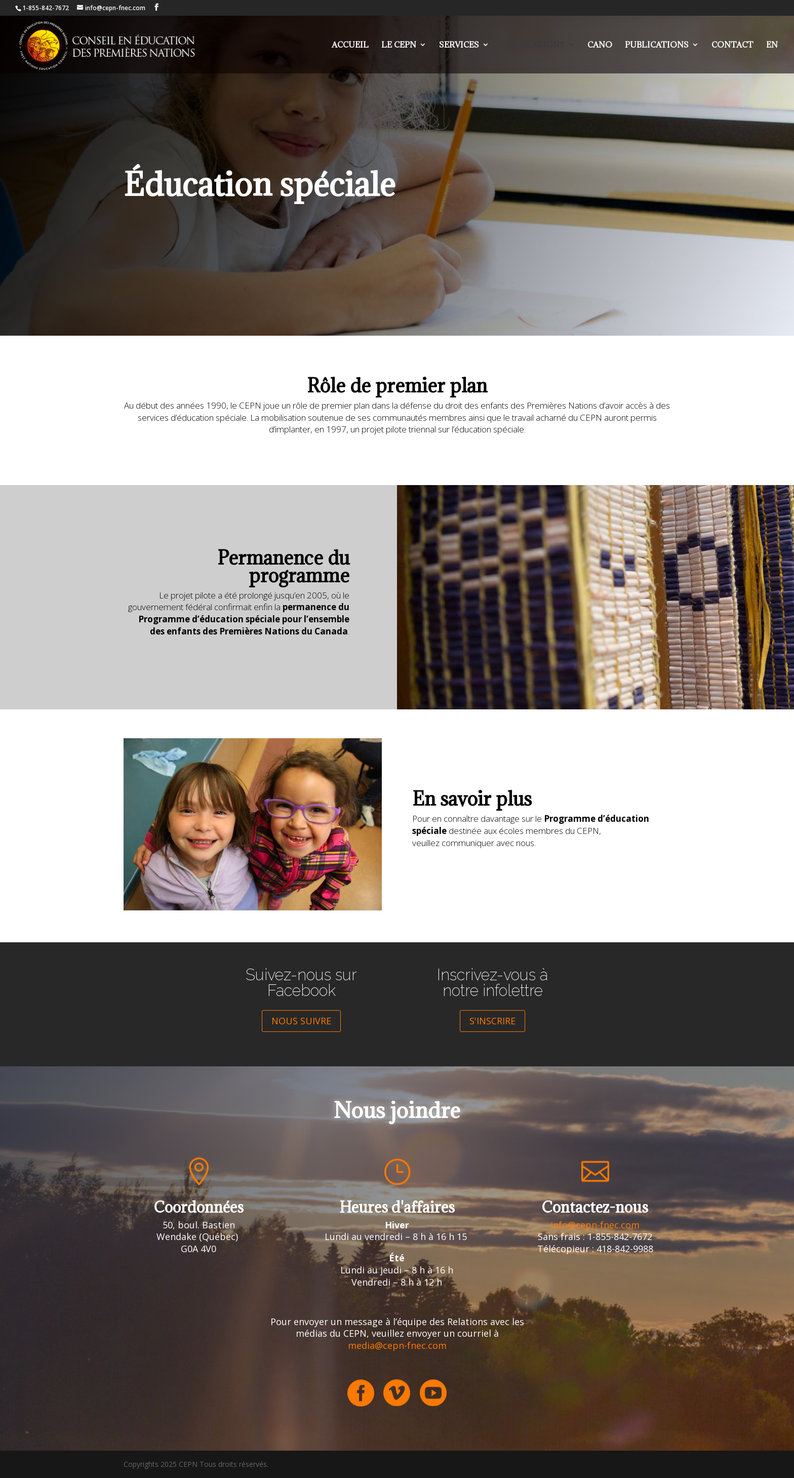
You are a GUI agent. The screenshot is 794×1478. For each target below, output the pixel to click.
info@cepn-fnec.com (595, 1225)
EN (772, 45)
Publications (657, 45)
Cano (599, 45)
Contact (732, 45)
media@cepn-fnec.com (397, 1345)
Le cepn (398, 45)
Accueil (350, 45)
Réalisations (533, 45)
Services (459, 45)
